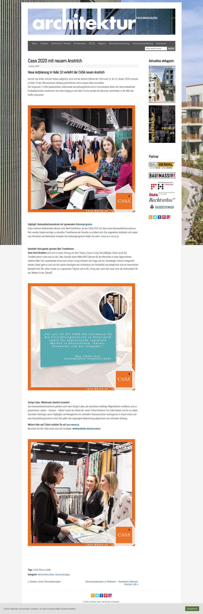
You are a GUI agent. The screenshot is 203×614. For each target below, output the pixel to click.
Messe (42, 569)
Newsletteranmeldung (119, 43)
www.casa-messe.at (110, 236)
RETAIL (92, 43)
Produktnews (80, 43)
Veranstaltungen (62, 574)
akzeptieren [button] (192, 609)
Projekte (44, 43)
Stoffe (48, 569)
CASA (101, 79)
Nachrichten (43, 574)
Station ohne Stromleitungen (45, 581)
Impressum (161, 43)
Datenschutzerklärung (142, 43)
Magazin (102, 43)
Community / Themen (61, 43)
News (34, 43)
